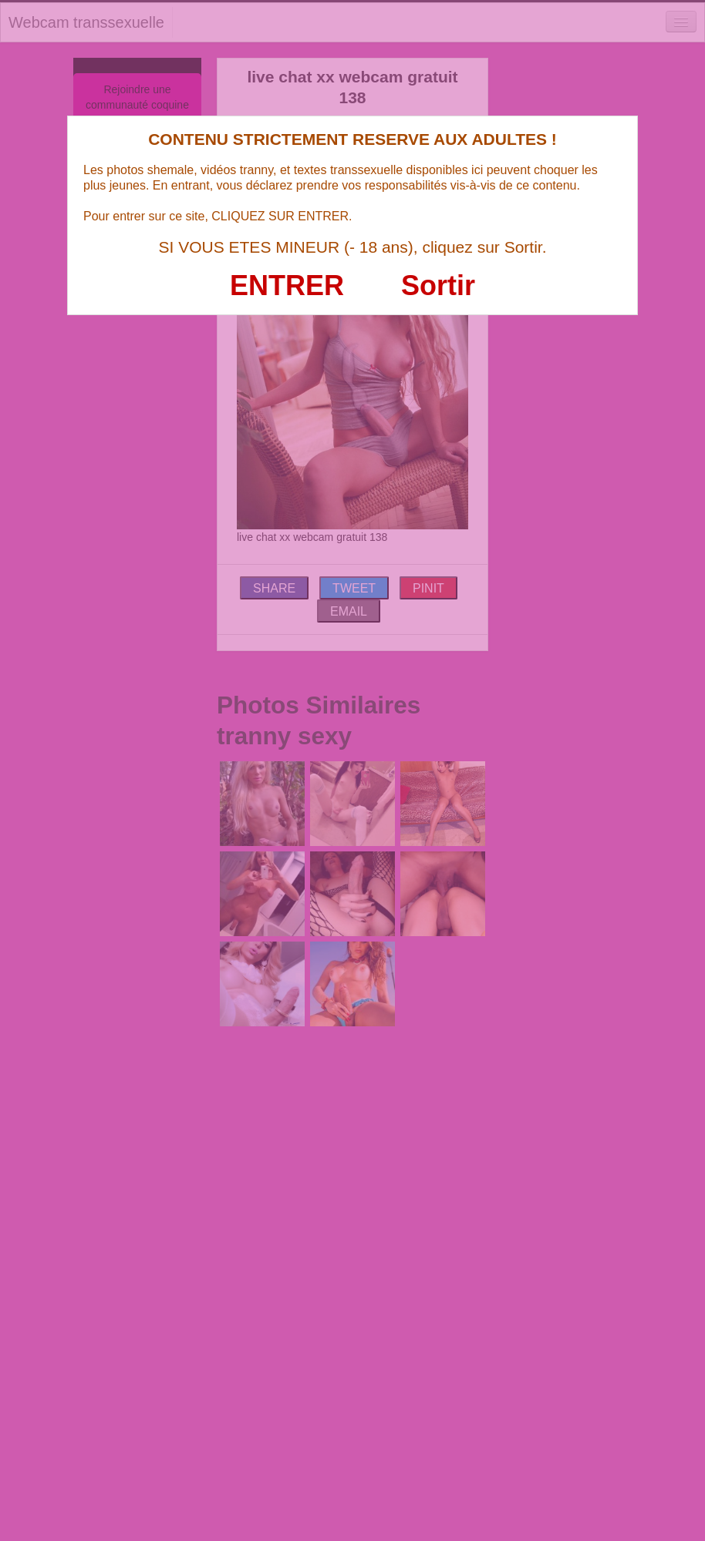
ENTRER (287, 285)
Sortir (438, 285)
